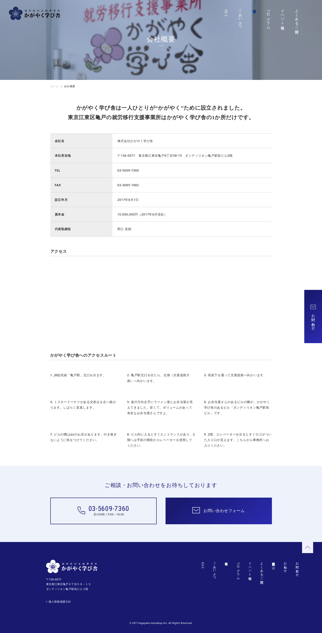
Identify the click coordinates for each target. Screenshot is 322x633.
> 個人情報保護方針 (58, 601)
